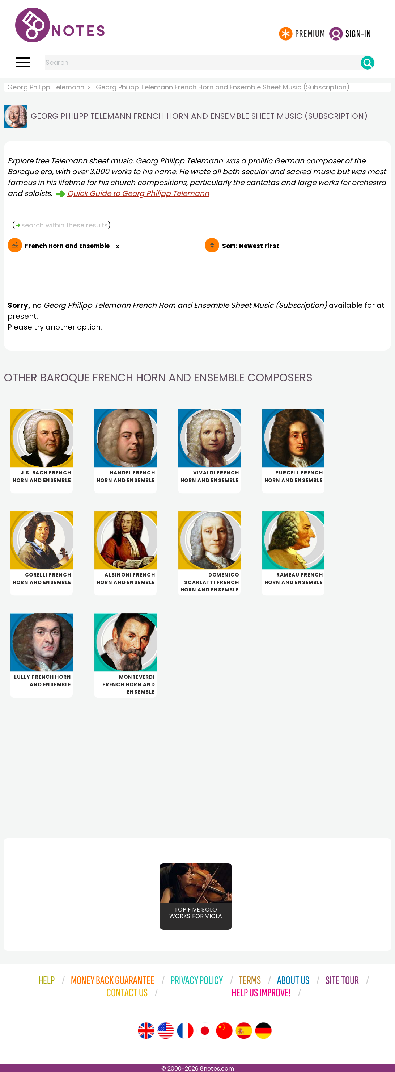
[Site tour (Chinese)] (224, 1031)
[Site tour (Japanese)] (205, 1031)
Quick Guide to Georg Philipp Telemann (138, 193)
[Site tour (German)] (263, 1031)
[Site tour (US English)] (166, 1031)
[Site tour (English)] (146, 1031)
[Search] (367, 63)
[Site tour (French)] (185, 1031)
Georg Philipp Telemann (45, 87)
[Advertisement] (197, 762)
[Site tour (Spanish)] (244, 1031)
